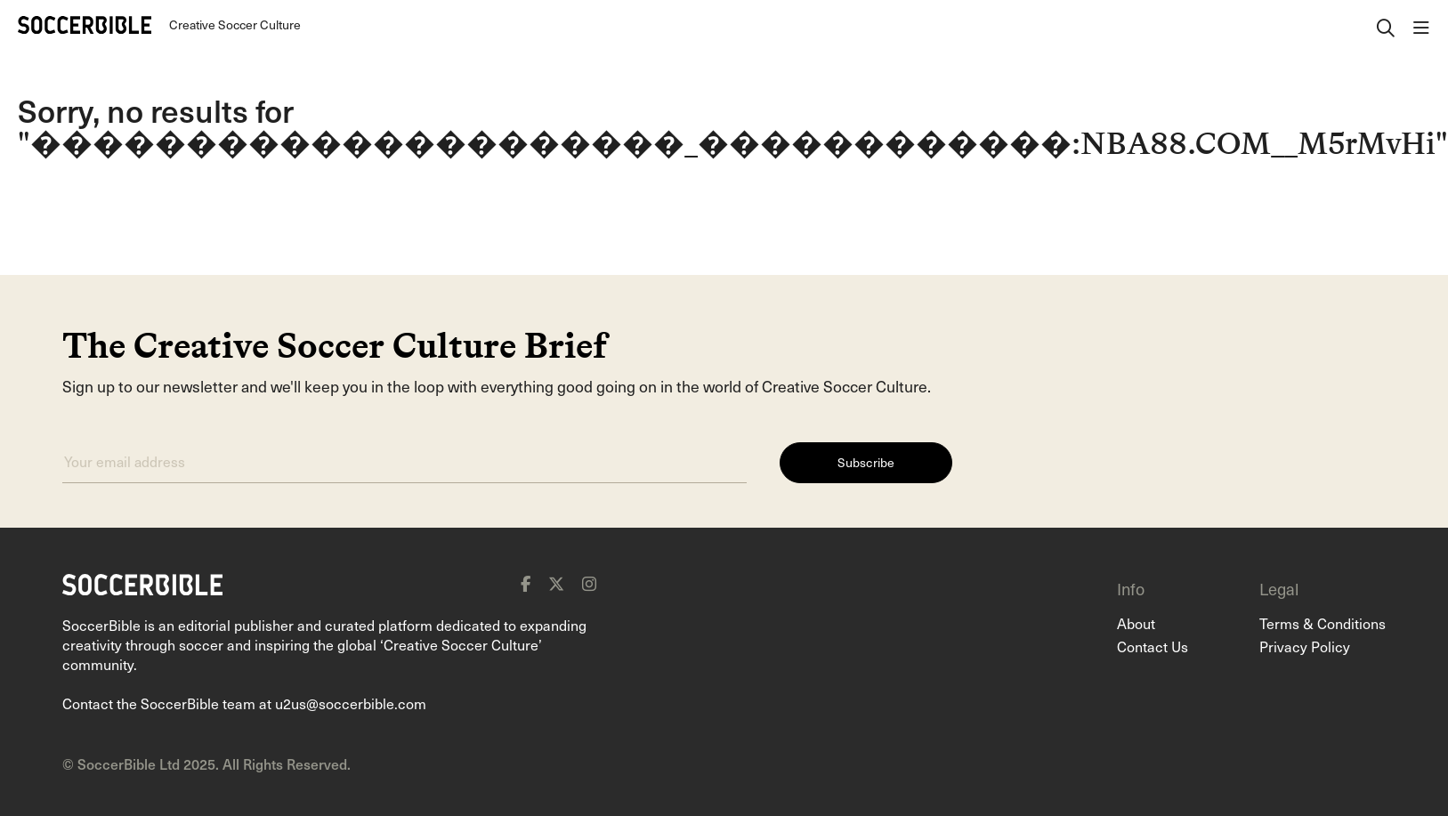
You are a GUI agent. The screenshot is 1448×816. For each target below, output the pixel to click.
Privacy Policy (1304, 646)
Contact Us (1152, 646)
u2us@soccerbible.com (350, 703)
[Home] (84, 25)
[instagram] (589, 583)
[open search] (1386, 25)
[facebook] (525, 583)
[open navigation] (1421, 25)
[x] (556, 583)
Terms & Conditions (1322, 623)
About (1136, 623)
